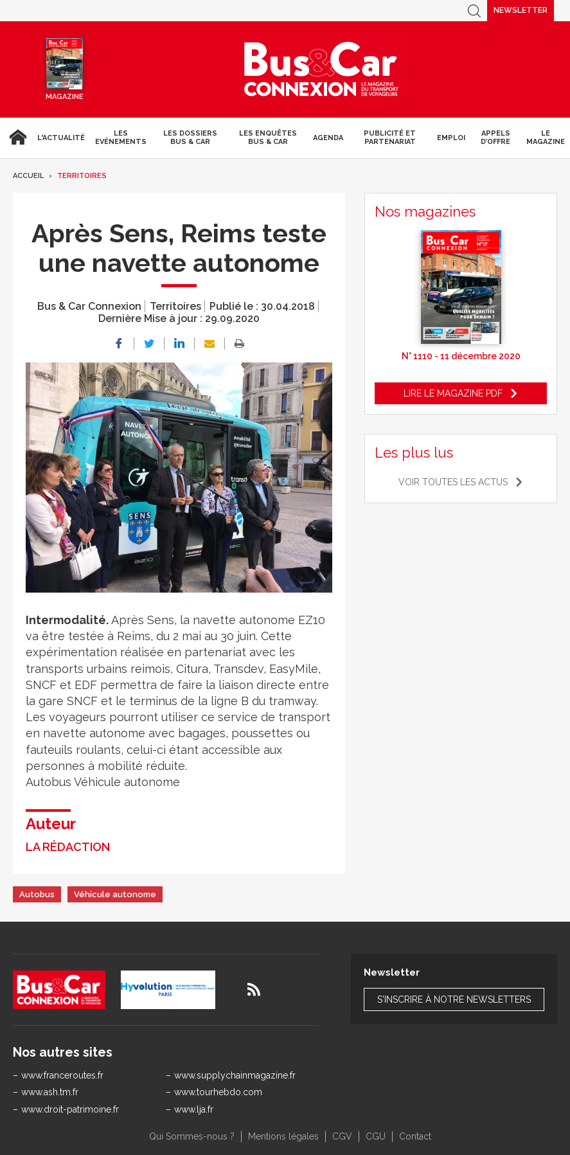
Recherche (474, 10)
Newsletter (521, 10)
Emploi (451, 138)
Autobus (37, 894)
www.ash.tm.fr (49, 1092)
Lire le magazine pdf (453, 393)
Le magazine (545, 137)
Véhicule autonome (115, 894)
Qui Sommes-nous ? (192, 1136)
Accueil (16, 137)
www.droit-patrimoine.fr (70, 1109)
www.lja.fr (193, 1109)
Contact (415, 1136)
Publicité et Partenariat (390, 137)
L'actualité (61, 138)
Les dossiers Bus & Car (190, 137)
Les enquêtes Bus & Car (268, 137)
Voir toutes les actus (453, 482)
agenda (328, 138)
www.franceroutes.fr (62, 1075)
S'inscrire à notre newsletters (454, 999)
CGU (376, 1136)
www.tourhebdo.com (218, 1092)
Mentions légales (283, 1136)
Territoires (82, 176)
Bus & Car (321, 69)
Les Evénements (121, 137)
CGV (342, 1136)
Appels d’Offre (495, 137)
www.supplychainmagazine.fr (235, 1075)
